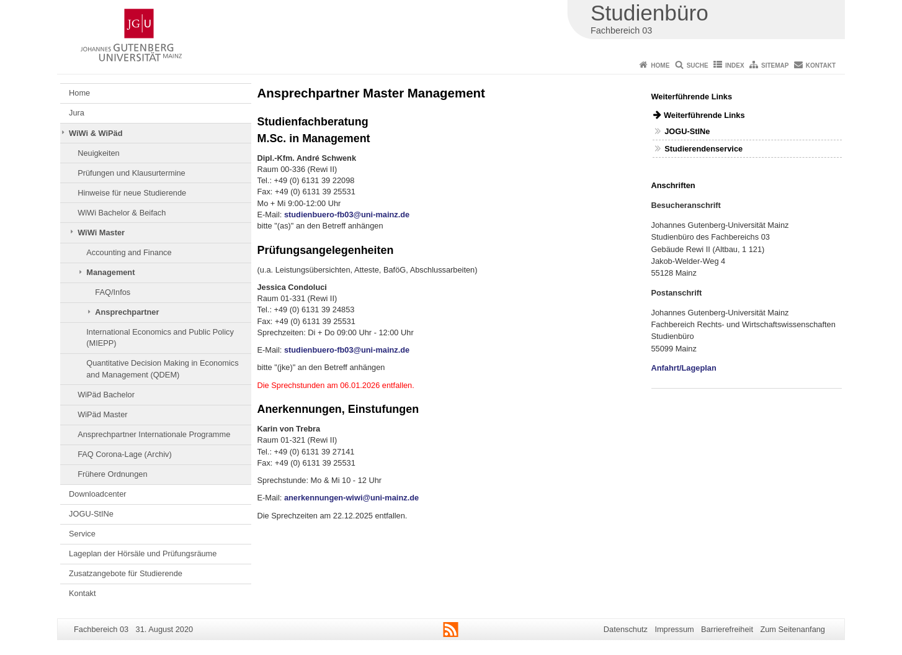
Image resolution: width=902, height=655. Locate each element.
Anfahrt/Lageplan (684, 368)
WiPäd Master (102, 414)
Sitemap (774, 65)
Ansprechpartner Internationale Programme (154, 434)
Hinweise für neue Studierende (132, 192)
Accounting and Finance (128, 252)
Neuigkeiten (99, 153)
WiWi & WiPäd (95, 133)
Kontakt (821, 65)
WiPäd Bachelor (106, 394)
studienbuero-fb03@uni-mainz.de (346, 214)
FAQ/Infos (112, 292)
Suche (697, 65)
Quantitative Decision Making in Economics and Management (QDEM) (162, 368)
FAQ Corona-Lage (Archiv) (125, 454)
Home (660, 65)
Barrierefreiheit (727, 629)
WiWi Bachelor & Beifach (122, 212)
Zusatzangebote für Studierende (125, 573)
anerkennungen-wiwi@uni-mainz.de (351, 497)
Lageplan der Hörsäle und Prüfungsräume (143, 553)
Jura (76, 112)
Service (82, 533)
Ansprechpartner (127, 312)
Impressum (674, 629)
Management (110, 272)
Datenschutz (626, 629)
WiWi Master (101, 232)
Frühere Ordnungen (112, 474)
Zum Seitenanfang (792, 629)
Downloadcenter (97, 494)
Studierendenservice (703, 148)
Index (734, 65)
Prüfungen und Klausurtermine (131, 173)
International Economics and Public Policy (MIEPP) (160, 337)
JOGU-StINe (91, 513)
